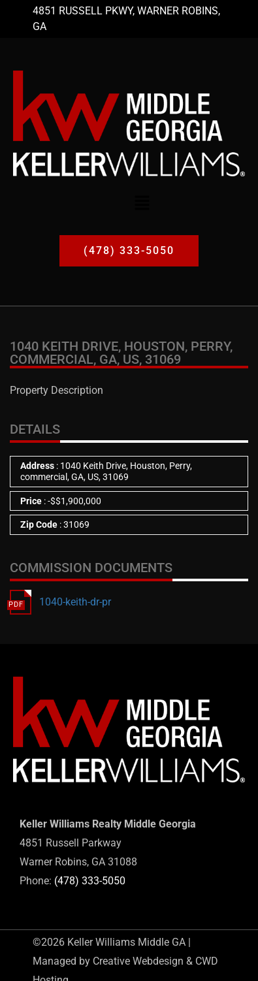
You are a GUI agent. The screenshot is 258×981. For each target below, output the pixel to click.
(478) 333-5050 (89, 881)
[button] (142, 202)
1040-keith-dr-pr (75, 602)
